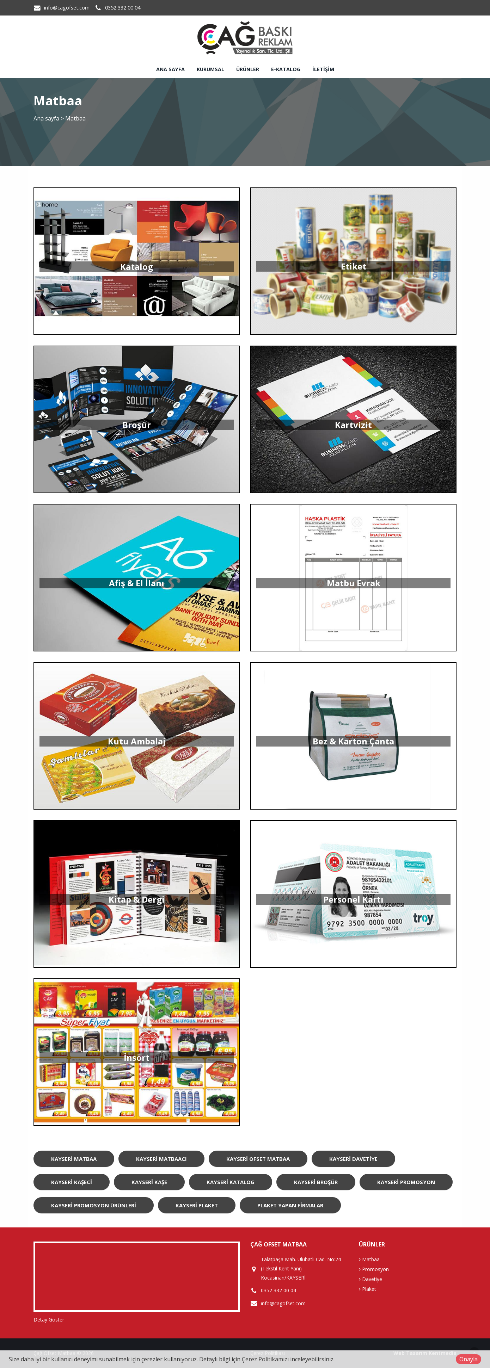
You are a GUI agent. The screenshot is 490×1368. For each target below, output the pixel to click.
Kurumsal (210, 69)
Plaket (367, 1289)
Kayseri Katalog (231, 1182)
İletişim (323, 69)
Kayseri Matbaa (74, 1158)
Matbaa (369, 1259)
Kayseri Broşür (316, 1182)
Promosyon (374, 1269)
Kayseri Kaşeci (71, 1182)
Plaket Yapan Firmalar (290, 1205)
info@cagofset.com (67, 7)
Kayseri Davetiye (353, 1158)
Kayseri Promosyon (406, 1182)
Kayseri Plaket (197, 1205)
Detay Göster (48, 1319)
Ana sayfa (170, 69)
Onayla (468, 1359)
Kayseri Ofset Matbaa (258, 1158)
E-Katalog (285, 69)
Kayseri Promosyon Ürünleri (93, 1205)
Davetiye (370, 1279)
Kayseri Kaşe (149, 1182)
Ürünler (247, 69)
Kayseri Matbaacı (161, 1158)
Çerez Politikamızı (265, 1359)
